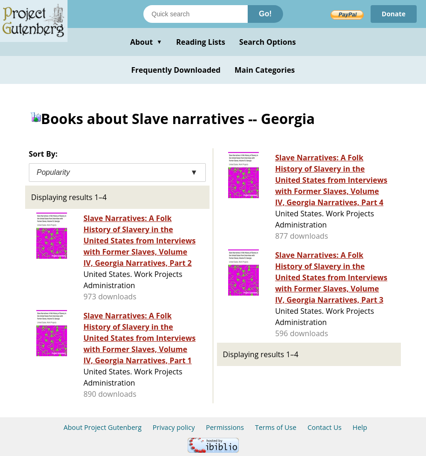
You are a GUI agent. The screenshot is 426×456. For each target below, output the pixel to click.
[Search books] (195, 14)
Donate (394, 13)
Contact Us (324, 427)
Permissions (225, 427)
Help (359, 427)
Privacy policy (174, 427)
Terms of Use (276, 427)
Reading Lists (200, 42)
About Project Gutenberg (102, 427)
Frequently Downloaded (176, 70)
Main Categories (265, 70)
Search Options (267, 42)
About (146, 42)
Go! (265, 14)
